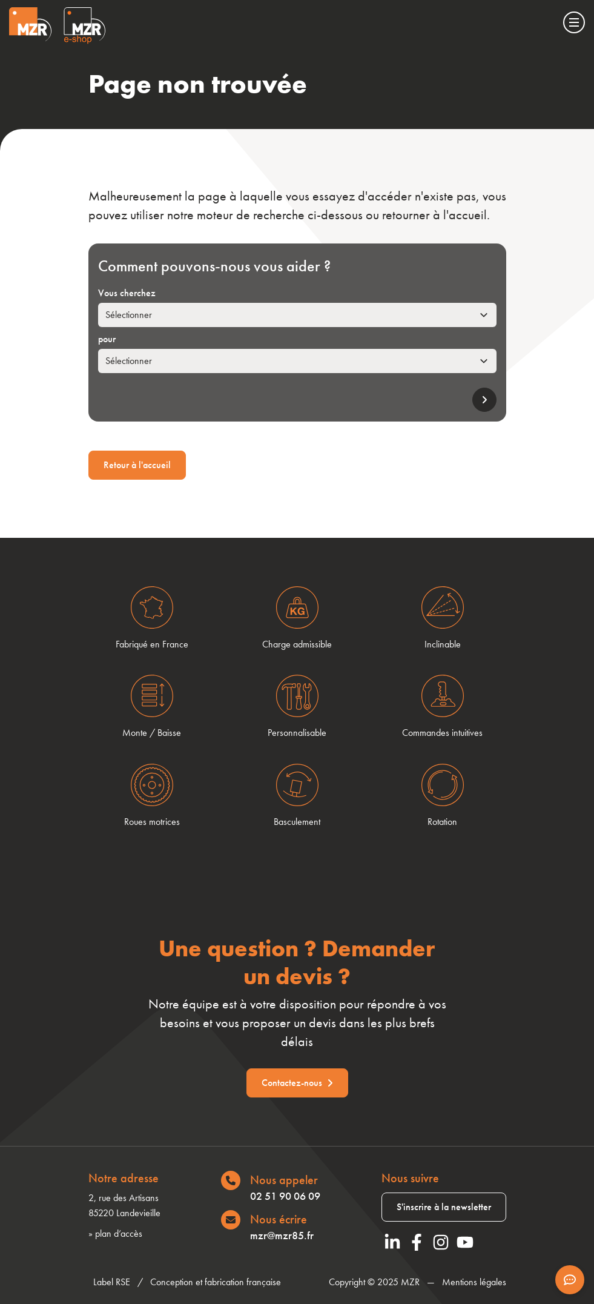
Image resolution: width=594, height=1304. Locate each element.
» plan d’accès (115, 1233)
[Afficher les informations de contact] (569, 1279)
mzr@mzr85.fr (282, 1235)
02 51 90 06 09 (285, 1196)
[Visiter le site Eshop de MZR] (84, 25)
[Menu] (574, 22)
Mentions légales (474, 1282)
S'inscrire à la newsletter (444, 1206)
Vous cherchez (127, 292)
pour (107, 339)
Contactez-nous (297, 1082)
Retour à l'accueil (137, 464)
